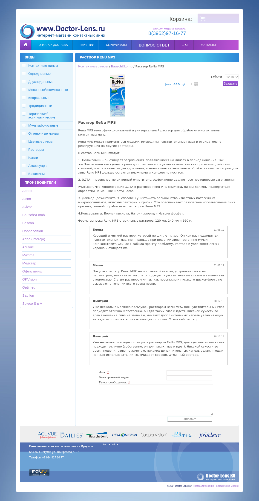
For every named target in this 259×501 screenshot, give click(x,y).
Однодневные (39, 73)
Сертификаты (116, 44)
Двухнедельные (41, 82)
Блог (185, 44)
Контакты (208, 44)
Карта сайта (110, 444)
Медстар (29, 263)
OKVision (29, 279)
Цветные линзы (40, 141)
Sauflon (28, 295)
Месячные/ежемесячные (48, 90)
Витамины (36, 174)
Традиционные (40, 106)
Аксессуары (37, 166)
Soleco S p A (32, 303)
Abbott (27, 191)
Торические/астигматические (41, 115)
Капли (33, 157)
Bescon (28, 223)
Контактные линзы (43, 65)
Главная (25, 41)
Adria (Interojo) (33, 239)
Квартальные (38, 98)
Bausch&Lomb (33, 215)
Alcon (26, 199)
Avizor (27, 207)
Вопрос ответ (154, 45)
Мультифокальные (43, 125)
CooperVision (32, 231)
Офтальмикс (32, 271)
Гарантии (87, 44)
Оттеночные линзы (43, 133)
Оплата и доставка (53, 44)
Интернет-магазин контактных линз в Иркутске (61, 446)
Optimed (28, 287)
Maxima (28, 255)
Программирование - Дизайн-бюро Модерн (216, 486)
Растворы (36, 149)
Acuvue (28, 247)
